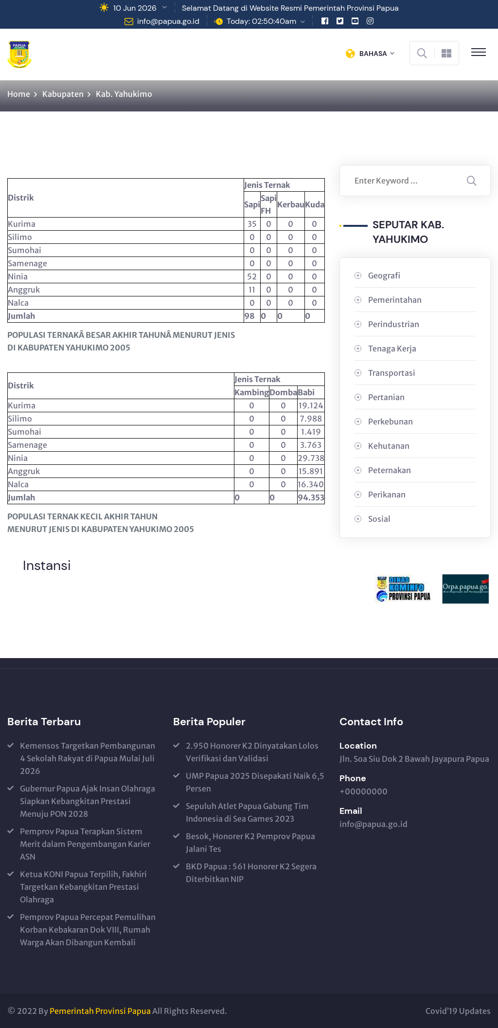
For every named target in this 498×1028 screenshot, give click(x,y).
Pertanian (386, 397)
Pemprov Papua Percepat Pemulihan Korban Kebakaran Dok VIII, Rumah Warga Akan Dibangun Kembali (88, 929)
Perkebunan (390, 421)
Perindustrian (393, 324)
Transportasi (391, 373)
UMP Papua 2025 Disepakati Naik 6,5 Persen (255, 782)
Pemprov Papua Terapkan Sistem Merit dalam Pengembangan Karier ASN (85, 844)
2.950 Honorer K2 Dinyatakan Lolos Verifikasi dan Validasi (252, 752)
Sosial (379, 519)
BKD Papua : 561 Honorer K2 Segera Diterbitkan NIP (251, 873)
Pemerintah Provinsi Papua (100, 1011)
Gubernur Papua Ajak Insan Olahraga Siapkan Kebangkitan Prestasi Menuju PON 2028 (87, 801)
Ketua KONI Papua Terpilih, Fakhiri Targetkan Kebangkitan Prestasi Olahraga (83, 886)
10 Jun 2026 (135, 8)
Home (18, 94)
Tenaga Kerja (392, 348)
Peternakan (389, 470)
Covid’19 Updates (458, 1011)
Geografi (384, 275)
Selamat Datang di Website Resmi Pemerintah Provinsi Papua (290, 8)
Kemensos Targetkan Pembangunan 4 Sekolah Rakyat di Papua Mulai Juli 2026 (87, 758)
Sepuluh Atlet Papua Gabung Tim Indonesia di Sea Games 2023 (247, 812)
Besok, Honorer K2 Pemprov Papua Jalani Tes (250, 842)
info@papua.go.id (168, 21)
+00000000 (363, 791)
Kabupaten (63, 94)
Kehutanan (388, 446)
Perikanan (387, 494)
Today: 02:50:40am (261, 21)
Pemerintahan (395, 300)
